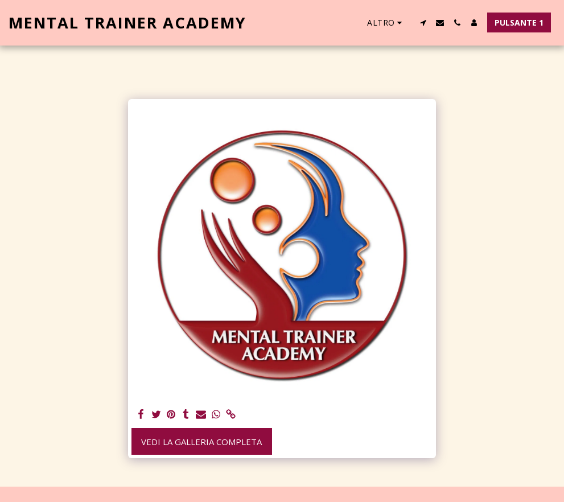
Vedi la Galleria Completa (201, 441)
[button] (423, 23)
